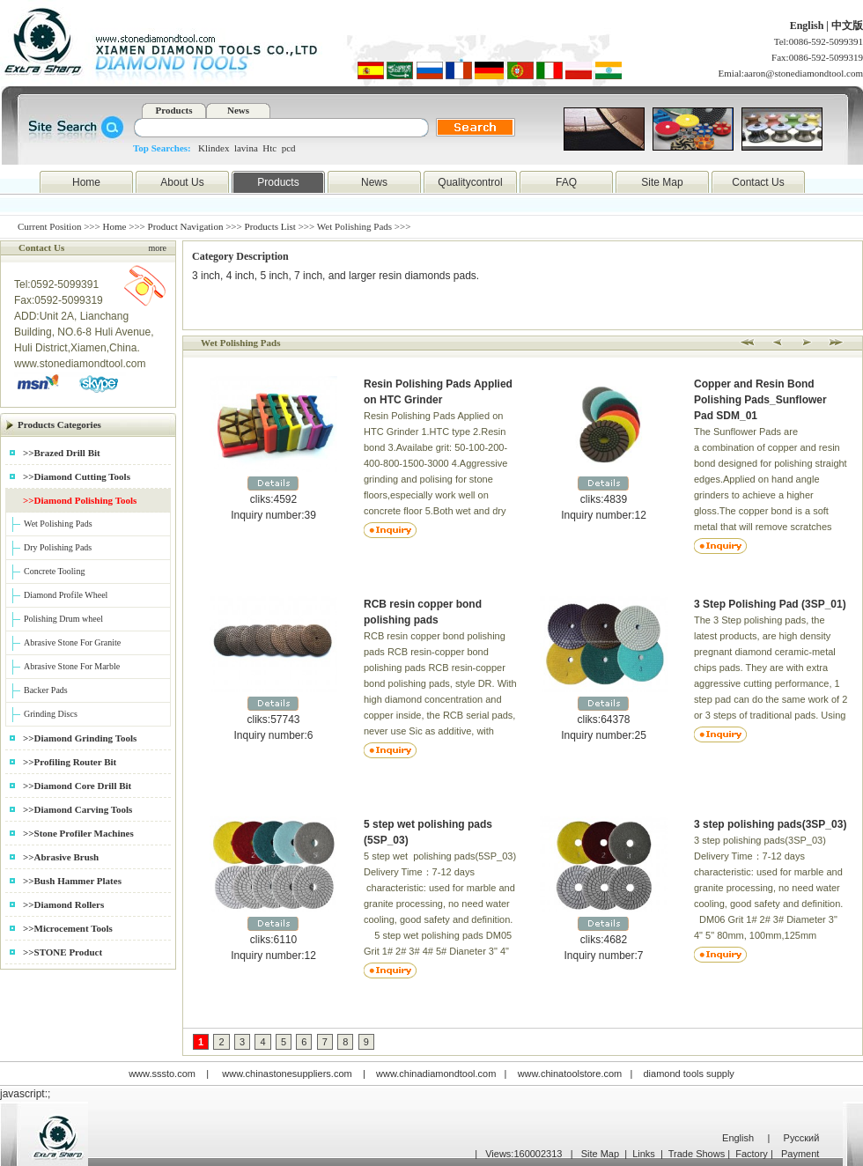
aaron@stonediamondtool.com (803, 73)
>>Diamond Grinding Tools (79, 738)
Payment (800, 1153)
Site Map (661, 182)
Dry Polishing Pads (58, 547)
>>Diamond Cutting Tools (76, 476)
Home (86, 182)
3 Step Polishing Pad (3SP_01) (770, 604)
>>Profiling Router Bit (69, 761)
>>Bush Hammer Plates (72, 880)
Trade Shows (696, 1153)
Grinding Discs (50, 714)
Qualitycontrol (470, 182)
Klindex (213, 148)
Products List (270, 226)
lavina (246, 148)
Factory (751, 1153)
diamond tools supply (689, 1073)
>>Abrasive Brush (61, 857)
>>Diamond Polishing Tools (79, 500)
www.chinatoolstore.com (570, 1073)
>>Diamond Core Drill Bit (77, 785)
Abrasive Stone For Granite (72, 642)
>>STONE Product (62, 952)
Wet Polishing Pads (58, 523)
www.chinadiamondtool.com (436, 1073)
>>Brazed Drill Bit (61, 452)
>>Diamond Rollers (63, 904)
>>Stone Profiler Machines (78, 833)
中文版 (847, 25)
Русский (802, 1138)
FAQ (566, 182)
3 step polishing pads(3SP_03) (770, 824)
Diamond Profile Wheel (65, 595)
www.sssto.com (162, 1073)
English (808, 25)
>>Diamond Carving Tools (77, 809)
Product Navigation (186, 226)
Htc (269, 148)
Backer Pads (46, 690)
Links (643, 1153)
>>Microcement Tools (68, 928)
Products (174, 110)
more (157, 248)
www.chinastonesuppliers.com (286, 1073)
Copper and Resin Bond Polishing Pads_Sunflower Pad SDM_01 (760, 400)
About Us (181, 182)
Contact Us (758, 182)
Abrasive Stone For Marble (72, 666)
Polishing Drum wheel (63, 619)
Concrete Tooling (54, 571)
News (238, 110)
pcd (289, 148)
